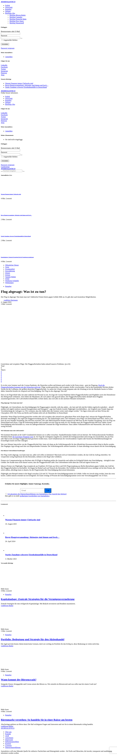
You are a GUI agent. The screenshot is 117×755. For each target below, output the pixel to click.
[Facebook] (4, 67)
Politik (7, 5)
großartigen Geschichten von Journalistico (34, 496)
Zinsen (7, 273)
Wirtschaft (8, 7)
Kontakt (8, 734)
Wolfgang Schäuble (12, 281)
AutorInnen (9, 738)
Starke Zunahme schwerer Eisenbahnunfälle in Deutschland (26, 87)
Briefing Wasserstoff (17, 23)
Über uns (8, 732)
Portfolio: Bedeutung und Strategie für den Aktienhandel (32, 639)
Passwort (4, 36)
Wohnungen (9, 283)
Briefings (10, 13)
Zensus (7, 275)
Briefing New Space (17, 21)
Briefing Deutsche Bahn (18, 19)
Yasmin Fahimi (10, 277)
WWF (7, 279)
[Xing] (2, 75)
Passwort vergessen (7, 48)
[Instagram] (4, 71)
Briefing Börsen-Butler (18, 15)
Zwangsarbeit (10, 269)
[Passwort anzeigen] (21, 38)
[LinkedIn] (4, 65)
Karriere (8, 744)
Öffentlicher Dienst (12, 265)
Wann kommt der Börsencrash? (18, 679)
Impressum (9, 740)
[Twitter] (3, 69)
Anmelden (8, 57)
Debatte (8, 11)
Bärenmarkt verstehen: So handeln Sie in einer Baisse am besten (36, 719)
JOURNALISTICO (8, 2)
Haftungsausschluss (12, 742)
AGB (7, 736)
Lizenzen (8, 745)
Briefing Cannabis (16, 17)
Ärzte (7, 267)
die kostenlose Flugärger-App (22, 437)
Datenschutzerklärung (12, 747)
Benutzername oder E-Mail (10, 31)
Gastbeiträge (5, 167)
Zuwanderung (10, 271)
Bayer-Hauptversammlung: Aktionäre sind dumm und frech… (26, 85)
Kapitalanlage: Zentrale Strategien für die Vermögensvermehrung (17, 257)
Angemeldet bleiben (9, 40)
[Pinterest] (4, 73)
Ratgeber (8, 9)
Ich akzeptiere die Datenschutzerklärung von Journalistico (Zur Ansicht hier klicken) (37, 494)
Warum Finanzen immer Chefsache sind (19, 83)
